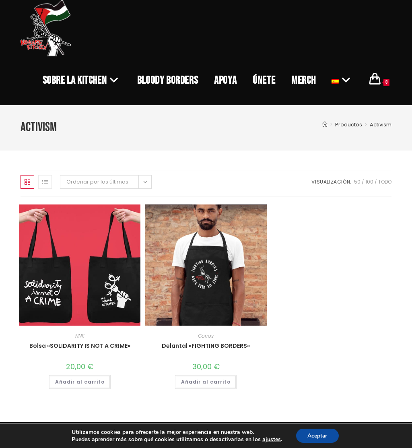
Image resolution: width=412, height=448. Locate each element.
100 (369, 181)
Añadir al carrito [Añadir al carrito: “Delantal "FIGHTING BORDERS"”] (206, 381)
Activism (380, 124)
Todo (384, 181)
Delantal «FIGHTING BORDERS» (206, 346)
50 (357, 181)
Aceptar (317, 435)
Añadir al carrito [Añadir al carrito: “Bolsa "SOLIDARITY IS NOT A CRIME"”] (80, 381)
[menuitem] (342, 80)
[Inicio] (325, 124)
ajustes (271, 439)
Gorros (206, 335)
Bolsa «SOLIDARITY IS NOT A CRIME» (79, 346)
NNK (79, 335)
